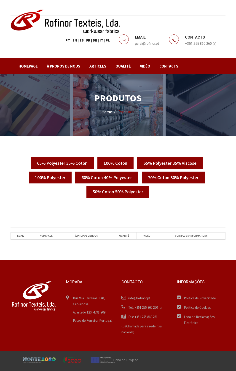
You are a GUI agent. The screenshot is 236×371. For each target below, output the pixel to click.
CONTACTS (168, 66)
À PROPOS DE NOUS (63, 66)
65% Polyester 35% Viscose (169, 163)
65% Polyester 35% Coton (62, 163)
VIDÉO (145, 66)
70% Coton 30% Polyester (173, 177)
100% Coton (115, 163)
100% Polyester (50, 177)
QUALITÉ (123, 66)
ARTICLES (97, 66)
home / (109, 112)
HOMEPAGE (28, 66)
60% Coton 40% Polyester (106, 177)
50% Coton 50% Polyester (118, 191)
